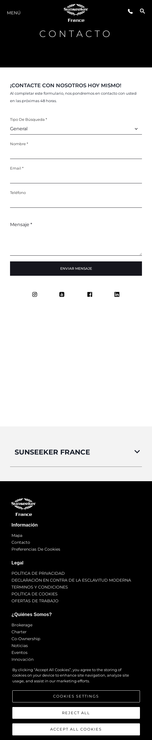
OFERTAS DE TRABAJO (35, 600)
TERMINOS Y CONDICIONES (39, 587)
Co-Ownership (25, 638)
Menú (14, 12)
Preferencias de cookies (35, 549)
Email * (17, 168)
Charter (19, 631)
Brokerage (21, 625)
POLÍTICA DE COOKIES (34, 594)
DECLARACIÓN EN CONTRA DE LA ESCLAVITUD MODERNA (71, 580)
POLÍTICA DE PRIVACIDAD (38, 573)
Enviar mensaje (76, 268)
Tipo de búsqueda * (28, 119)
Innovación (22, 659)
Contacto (20, 542)
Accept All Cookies (76, 729)
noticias (19, 645)
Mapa (16, 535)
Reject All (76, 712)
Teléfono (18, 192)
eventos (19, 652)
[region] (76, 700)
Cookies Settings (76, 696)
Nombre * (19, 143)
